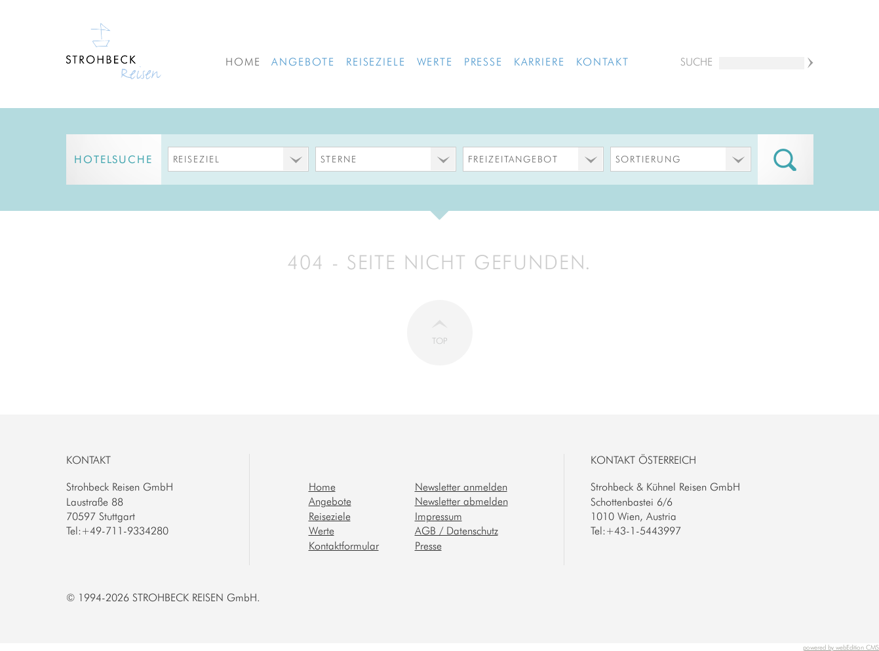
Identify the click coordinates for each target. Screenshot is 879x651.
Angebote (303, 61)
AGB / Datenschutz (456, 530)
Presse (483, 61)
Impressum (438, 516)
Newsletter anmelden (461, 486)
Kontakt (602, 61)
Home (243, 61)
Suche (696, 61)
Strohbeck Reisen (113, 53)
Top (440, 340)
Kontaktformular (344, 545)
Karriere (539, 61)
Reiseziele (376, 61)
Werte (435, 61)
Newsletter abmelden (461, 501)
